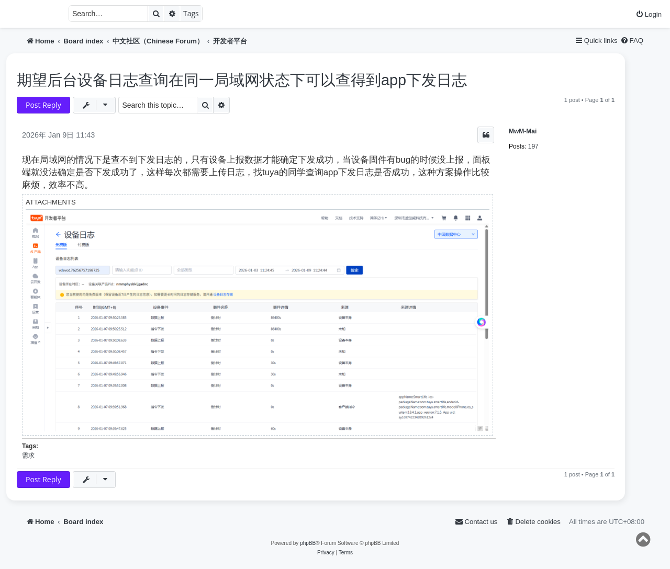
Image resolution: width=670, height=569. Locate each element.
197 (533, 146)
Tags (191, 13)
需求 (28, 455)
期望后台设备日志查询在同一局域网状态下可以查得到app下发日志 (242, 80)
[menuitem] (648, 14)
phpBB (308, 543)
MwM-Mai (523, 131)
